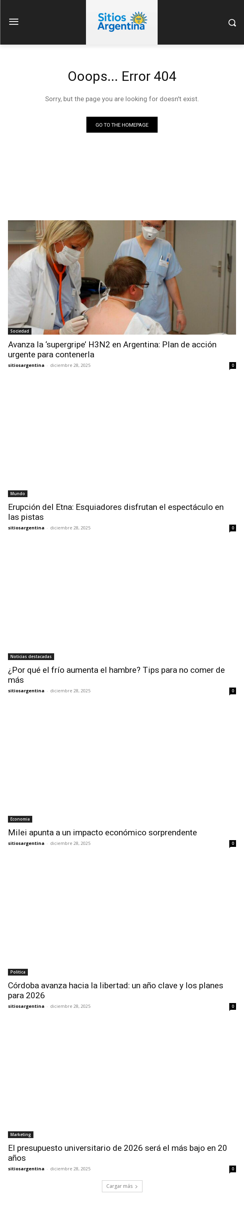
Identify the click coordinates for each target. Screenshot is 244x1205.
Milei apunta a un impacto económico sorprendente (102, 832)
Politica (17, 972)
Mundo (17, 493)
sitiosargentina (26, 365)
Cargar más (122, 1186)
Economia (20, 819)
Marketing (20, 1134)
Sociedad (19, 331)
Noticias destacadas (31, 656)
